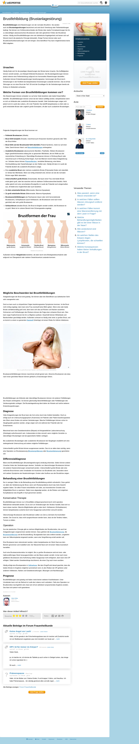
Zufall (102, 153)
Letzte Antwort (43, 631)
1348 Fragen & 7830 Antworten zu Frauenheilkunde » (90, 74)
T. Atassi (88, 124)
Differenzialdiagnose (83, 51)
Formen (79, 44)
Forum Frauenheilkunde (27, 687)
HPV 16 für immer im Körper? (24, 647)
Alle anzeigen (80, 153)
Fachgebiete (16, 12)
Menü (55, 5)
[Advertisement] (33, 55)
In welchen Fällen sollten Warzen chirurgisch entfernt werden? (89, 202)
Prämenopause (17, 673)
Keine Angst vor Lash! (20, 631)
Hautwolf (30, 320)
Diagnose (80, 49)
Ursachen (80, 42)
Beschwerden (81, 46)
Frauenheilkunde (24, 12)
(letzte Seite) (50, 647)
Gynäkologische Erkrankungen (38, 12)
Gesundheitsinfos (6, 12)
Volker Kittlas (14, 598)
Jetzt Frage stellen (37, 692)
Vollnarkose (32, 565)
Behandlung (80, 53)
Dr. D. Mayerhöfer (91, 139)
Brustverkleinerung (54, 451)
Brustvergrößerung (35, 451)
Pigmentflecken (31, 161)
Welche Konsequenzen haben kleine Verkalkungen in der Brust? (89, 249)
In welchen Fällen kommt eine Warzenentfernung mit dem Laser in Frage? (89, 211)
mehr (58, 639)
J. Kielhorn (89, 110)
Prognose (80, 55)
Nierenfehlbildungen (35, 147)
